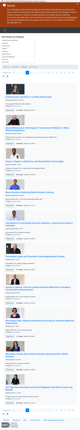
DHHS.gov (16, 420)
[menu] (18, 51)
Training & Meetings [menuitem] (18, 57)
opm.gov (73, 17)
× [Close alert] (77, 4)
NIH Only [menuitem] (5, 59)
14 (65, 72)
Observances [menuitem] (18, 54)
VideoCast (6, 67)
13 (61, 72)
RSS (24, 420)
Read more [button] (9, 110)
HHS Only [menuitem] (5, 62)
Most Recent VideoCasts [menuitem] (10, 40)
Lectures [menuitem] (18, 43)
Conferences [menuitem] (6, 46)
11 (52, 72)
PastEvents (15, 67)
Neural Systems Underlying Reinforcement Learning (30, 192)
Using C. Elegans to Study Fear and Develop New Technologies (35, 161)
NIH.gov (6, 420)
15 (69, 72)
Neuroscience (16, 106)
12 (56, 72)
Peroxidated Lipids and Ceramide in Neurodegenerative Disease (35, 256)
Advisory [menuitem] (18, 51)
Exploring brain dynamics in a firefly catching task (29, 97)
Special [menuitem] (4, 48)
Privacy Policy (35, 420)
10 (48, 72)
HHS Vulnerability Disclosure (53, 420)
